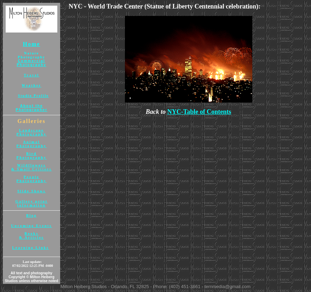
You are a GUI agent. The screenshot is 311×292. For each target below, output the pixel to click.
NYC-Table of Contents (199, 111)
